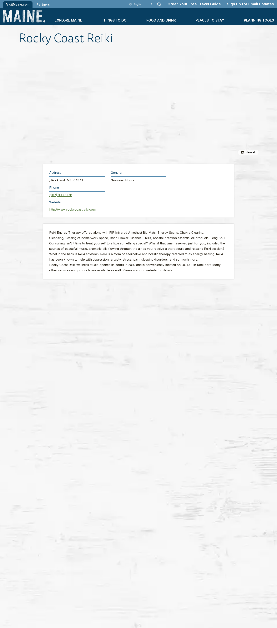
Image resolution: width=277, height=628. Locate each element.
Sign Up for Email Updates (250, 4)
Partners (43, 4)
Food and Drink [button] (161, 20)
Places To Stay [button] (210, 20)
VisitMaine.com (17, 4)
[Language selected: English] (141, 4)
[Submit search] (159, 4)
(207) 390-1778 (60, 195)
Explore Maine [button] (68, 20)
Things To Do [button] (114, 20)
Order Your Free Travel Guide (194, 4)
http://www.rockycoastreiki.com (72, 209)
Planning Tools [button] (259, 20)
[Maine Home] (24, 16)
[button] (96, 104)
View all (250, 152)
